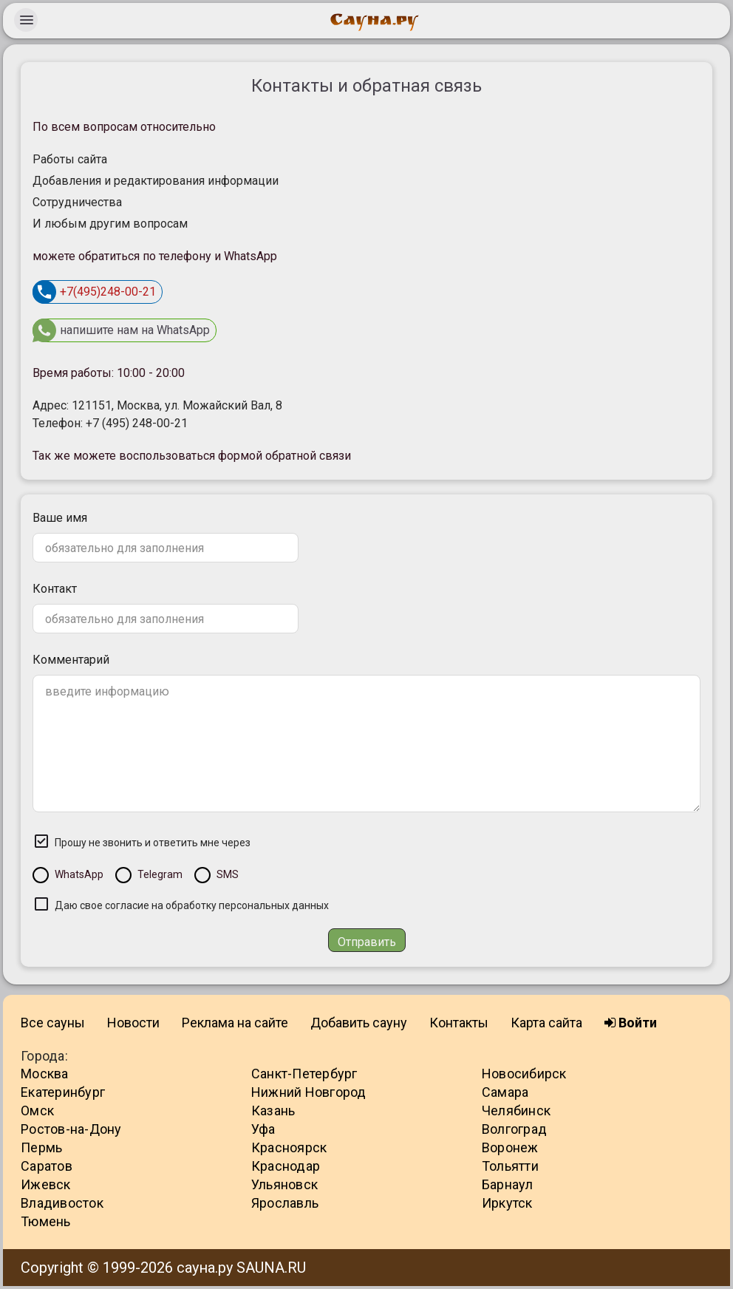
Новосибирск (524, 1073)
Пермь (41, 1147)
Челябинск (516, 1110)
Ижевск (46, 1184)
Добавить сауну (358, 1022)
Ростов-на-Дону (71, 1129)
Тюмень (46, 1221)
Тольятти (510, 1166)
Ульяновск (284, 1184)
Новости (133, 1022)
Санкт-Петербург (304, 1073)
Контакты (458, 1022)
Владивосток (62, 1203)
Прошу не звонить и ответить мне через (152, 842)
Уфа (263, 1129)
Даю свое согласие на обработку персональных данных (192, 905)
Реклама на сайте (235, 1022)
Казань (273, 1110)
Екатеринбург (63, 1092)
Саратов (46, 1166)
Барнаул (507, 1184)
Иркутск (507, 1203)
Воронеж (510, 1147)
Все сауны (53, 1022)
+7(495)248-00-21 (94, 292)
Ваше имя (60, 518)
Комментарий (71, 660)
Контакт (55, 589)
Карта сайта (546, 1022)
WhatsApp (79, 874)
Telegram (160, 874)
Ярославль (284, 1203)
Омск (37, 1110)
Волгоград (514, 1129)
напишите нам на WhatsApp (121, 330)
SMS (228, 874)
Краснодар (285, 1166)
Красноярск (289, 1147)
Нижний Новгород (308, 1092)
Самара (505, 1092)
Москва (45, 1073)
